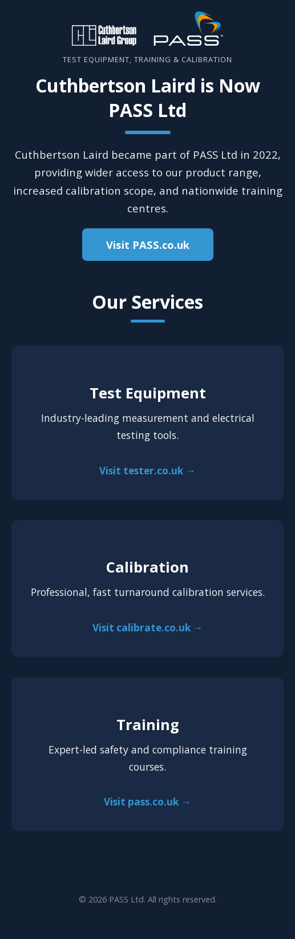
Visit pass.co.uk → (147, 801)
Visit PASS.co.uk (147, 244)
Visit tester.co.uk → (147, 470)
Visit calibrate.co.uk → (147, 627)
